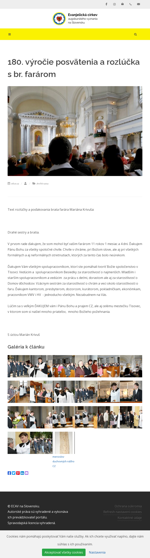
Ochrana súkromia (128, 506)
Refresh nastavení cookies (122, 512)
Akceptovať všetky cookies (64, 552)
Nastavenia (97, 552)
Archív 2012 (40, 183)
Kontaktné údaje (130, 518)
